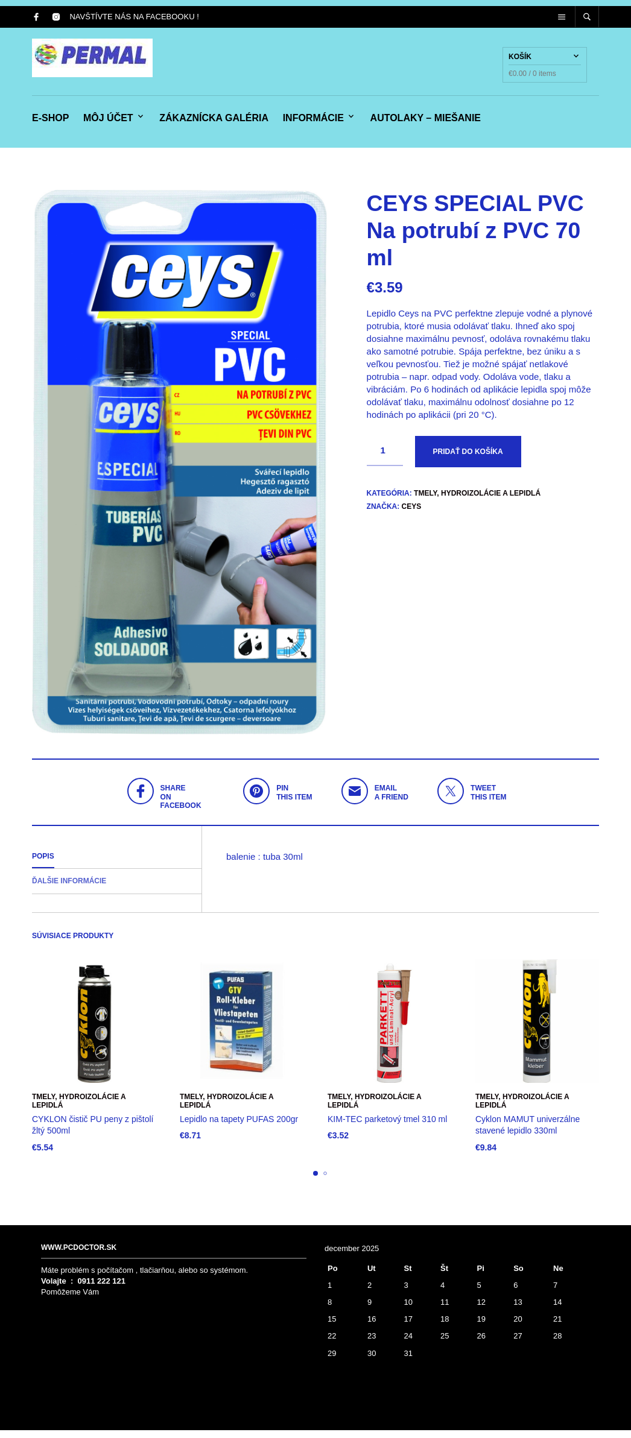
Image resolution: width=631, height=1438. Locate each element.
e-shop (50, 122)
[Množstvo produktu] (385, 459)
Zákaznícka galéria (213, 122)
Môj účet (108, 122)
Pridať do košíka (468, 459)
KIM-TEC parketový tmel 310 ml (387, 1127)
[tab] (116, 864)
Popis (43, 864)
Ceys (412, 514)
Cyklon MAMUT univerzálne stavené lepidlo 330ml (527, 1133)
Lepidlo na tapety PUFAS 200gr (239, 1127)
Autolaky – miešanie (425, 122)
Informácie (313, 122)
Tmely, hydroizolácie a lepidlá (477, 501)
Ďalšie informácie (69, 889)
